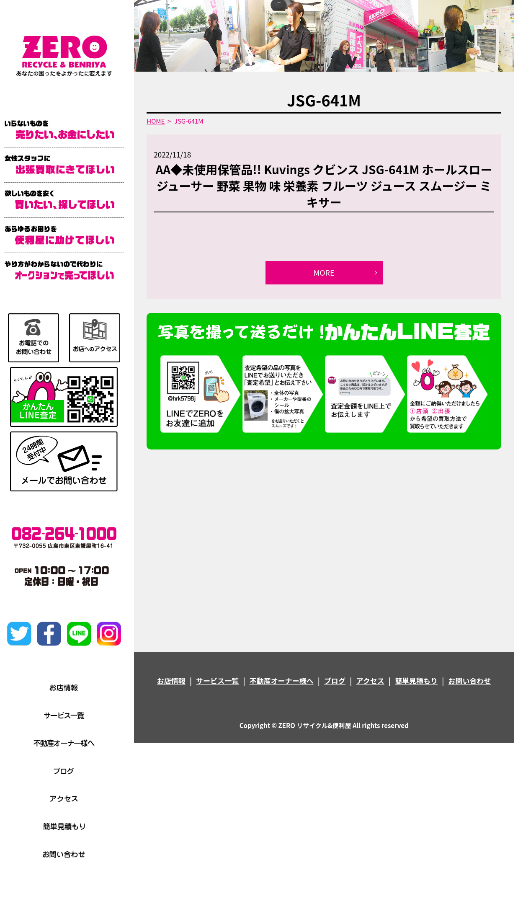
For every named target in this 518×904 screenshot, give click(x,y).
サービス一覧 (217, 680)
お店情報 (171, 680)
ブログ (334, 680)
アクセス (370, 680)
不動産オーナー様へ (282, 680)
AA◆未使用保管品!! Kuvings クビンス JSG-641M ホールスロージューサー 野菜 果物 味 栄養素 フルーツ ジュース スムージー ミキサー (324, 185)
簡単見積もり (416, 680)
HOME (156, 120)
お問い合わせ (469, 680)
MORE (324, 272)
